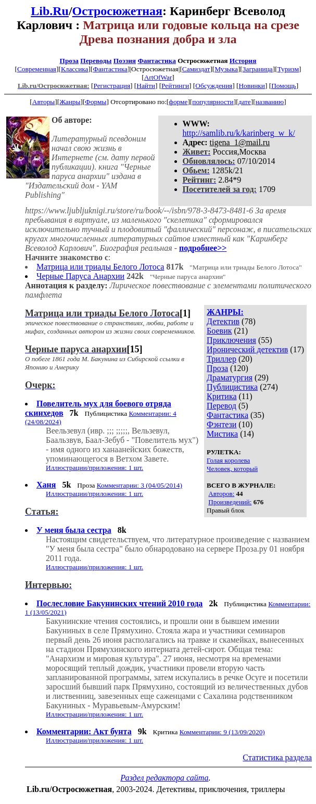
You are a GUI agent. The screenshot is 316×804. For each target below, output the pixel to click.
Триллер (221, 358)
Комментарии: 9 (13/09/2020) (222, 732)
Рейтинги (175, 86)
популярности (212, 102)
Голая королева (228, 460)
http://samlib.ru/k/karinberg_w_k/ (239, 133)
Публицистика (232, 386)
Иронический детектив (247, 349)
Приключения (231, 340)
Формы (95, 102)
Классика (75, 69)
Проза (69, 61)
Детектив (223, 321)
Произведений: (229, 502)
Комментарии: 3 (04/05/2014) (139, 485)
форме (178, 102)
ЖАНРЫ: (225, 312)
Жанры (69, 102)
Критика (221, 396)
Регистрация (111, 86)
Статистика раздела (277, 757)
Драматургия (229, 377)
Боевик (219, 330)
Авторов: (221, 493)
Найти (145, 86)
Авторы (43, 102)
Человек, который (232, 469)
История (243, 61)
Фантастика (156, 61)
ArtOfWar (158, 77)
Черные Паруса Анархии (80, 276)
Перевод (221, 405)
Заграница (258, 69)
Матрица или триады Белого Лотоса (100, 266)
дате (244, 102)
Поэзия (124, 61)
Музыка (226, 69)
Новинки (251, 86)
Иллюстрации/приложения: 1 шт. (94, 467)
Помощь (283, 86)
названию (270, 102)
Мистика (222, 433)
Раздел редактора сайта (164, 777)
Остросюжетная (117, 11)
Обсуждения (213, 86)
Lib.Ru (50, 11)
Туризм (288, 69)
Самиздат (196, 69)
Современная (36, 69)
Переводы (95, 61)
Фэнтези (221, 424)
